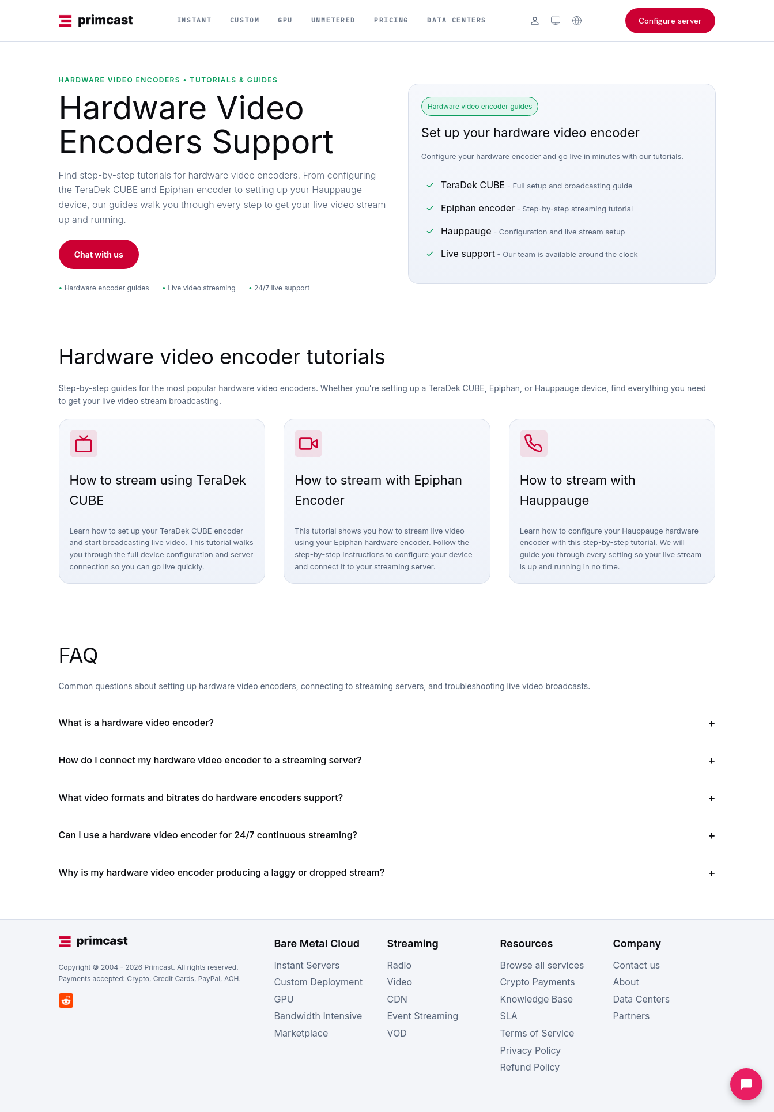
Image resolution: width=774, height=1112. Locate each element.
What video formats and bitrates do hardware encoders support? (201, 797)
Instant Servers (307, 965)
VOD (397, 1033)
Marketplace (301, 1033)
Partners (631, 1016)
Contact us (636, 965)
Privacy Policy (530, 1050)
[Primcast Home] (96, 20)
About (626, 982)
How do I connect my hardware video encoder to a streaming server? (210, 760)
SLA (509, 1016)
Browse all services (542, 965)
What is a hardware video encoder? (136, 722)
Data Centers (456, 20)
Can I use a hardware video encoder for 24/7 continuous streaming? (208, 835)
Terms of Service (537, 1033)
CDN (397, 999)
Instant (194, 20)
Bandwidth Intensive (318, 1016)
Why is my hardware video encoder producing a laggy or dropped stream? (222, 872)
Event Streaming (423, 1016)
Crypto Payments (537, 982)
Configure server (670, 21)
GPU (285, 20)
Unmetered (333, 20)
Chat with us (98, 254)
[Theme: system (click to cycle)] (555, 21)
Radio (399, 965)
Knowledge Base (536, 999)
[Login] (535, 21)
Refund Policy (530, 1067)
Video (400, 982)
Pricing (391, 20)
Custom (244, 20)
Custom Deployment (318, 982)
